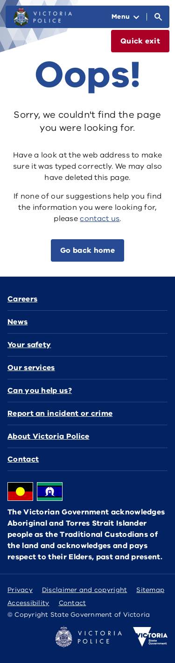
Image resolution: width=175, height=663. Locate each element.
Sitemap (150, 589)
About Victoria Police (48, 436)
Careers (22, 299)
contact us (99, 219)
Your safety (29, 345)
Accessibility (28, 603)
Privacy (20, 589)
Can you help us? (39, 390)
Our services (31, 367)
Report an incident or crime (59, 413)
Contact (23, 459)
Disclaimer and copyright (84, 589)
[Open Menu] (125, 17)
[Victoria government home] (150, 637)
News (17, 322)
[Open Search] (158, 17)
